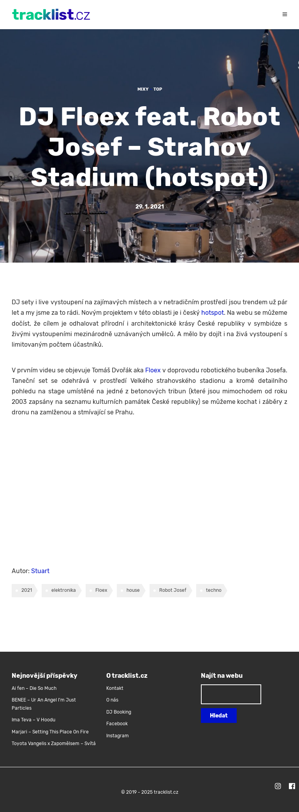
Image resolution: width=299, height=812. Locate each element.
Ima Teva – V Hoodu (33, 720)
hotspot (212, 312)
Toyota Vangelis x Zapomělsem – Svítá (54, 743)
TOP (157, 89)
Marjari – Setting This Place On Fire (50, 732)
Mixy (143, 89)
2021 (26, 590)
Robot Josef (172, 590)
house (133, 590)
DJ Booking (118, 712)
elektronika (63, 590)
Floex (153, 370)
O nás (112, 700)
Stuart (40, 571)
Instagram (117, 735)
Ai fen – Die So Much (34, 688)
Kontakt (114, 688)
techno (214, 590)
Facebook (117, 723)
